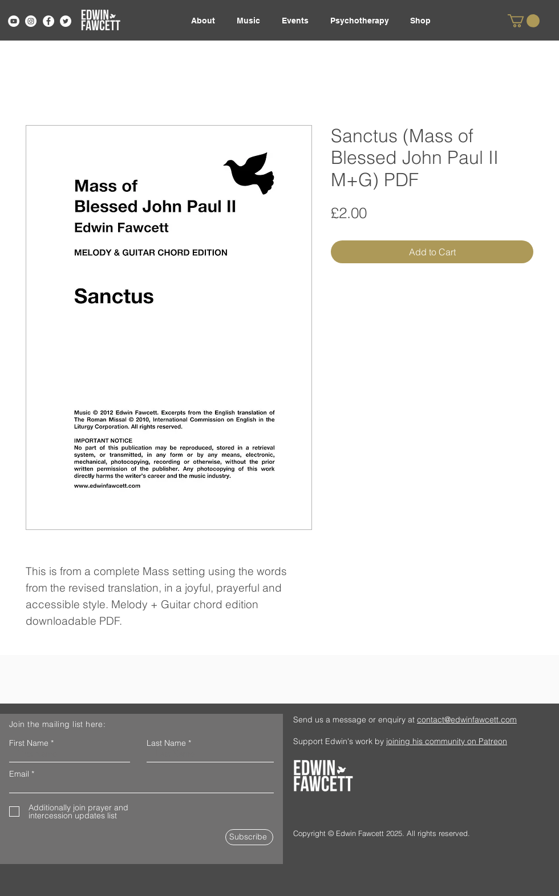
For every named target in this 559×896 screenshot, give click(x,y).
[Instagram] (31, 21)
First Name (28, 743)
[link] (524, 20)
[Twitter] (65, 21)
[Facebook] (48, 21)
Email (19, 774)
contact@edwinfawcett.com (467, 719)
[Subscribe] (249, 837)
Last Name (166, 743)
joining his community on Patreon (446, 741)
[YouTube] (13, 21)
